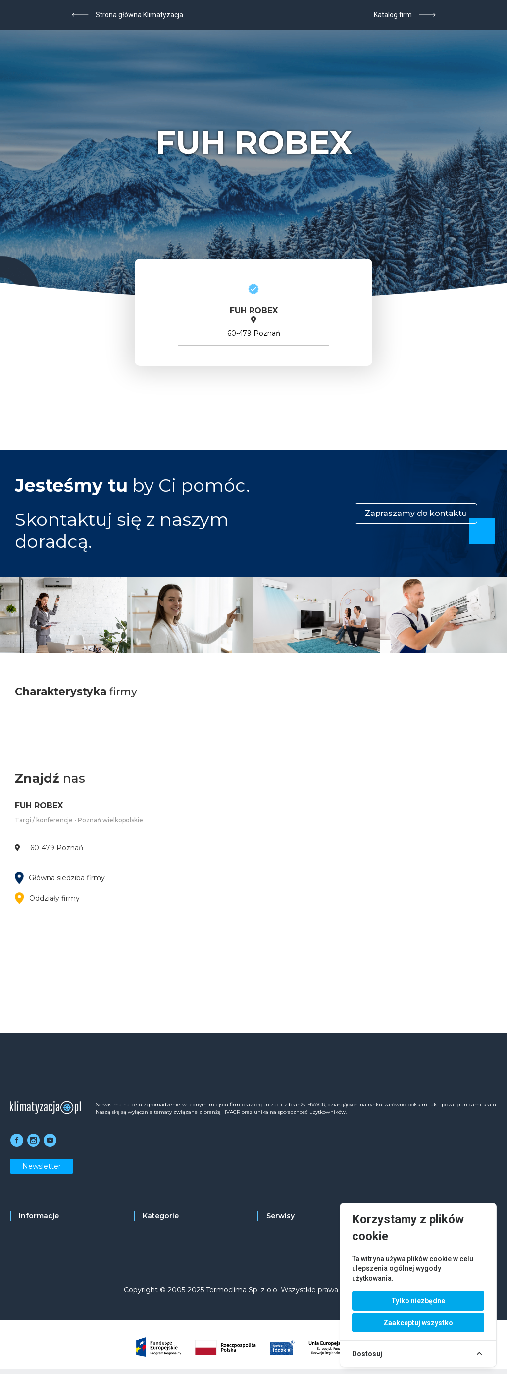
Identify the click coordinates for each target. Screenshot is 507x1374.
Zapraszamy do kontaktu (416, 513)
